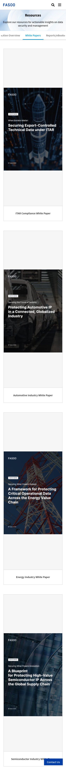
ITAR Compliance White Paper (33, 213)
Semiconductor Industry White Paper (33, 759)
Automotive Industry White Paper (33, 395)
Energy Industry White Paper (33, 577)
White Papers (33, 35)
